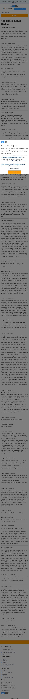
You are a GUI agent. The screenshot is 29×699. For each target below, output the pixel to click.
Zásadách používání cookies (19, 161)
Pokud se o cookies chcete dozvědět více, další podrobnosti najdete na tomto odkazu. (13, 165)
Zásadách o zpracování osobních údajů (11, 157)
